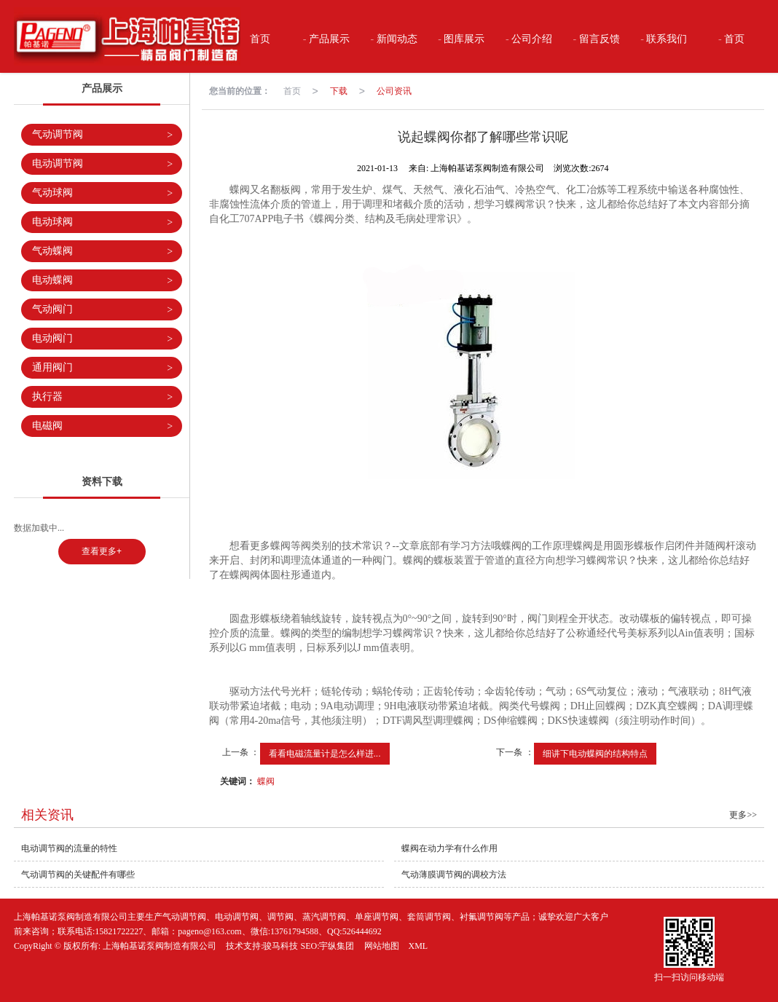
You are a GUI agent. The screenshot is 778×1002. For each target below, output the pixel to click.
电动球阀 (102, 222)
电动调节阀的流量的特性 (69, 848)
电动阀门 (102, 339)
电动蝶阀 (102, 280)
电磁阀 (102, 426)
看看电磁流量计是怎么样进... (325, 754)
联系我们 (666, 38)
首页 (259, 38)
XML (418, 946)
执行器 (102, 397)
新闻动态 (395, 38)
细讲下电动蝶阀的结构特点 (595, 754)
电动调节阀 (102, 164)
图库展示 (463, 38)
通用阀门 (102, 368)
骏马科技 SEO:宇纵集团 (308, 946)
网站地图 (381, 946)
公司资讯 (394, 91)
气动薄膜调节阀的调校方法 (453, 874)
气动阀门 (102, 309)
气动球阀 (102, 193)
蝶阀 (266, 781)
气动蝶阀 (102, 251)
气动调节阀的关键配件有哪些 (78, 874)
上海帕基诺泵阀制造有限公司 (159, 946)
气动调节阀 (102, 135)
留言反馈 (598, 38)
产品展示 (328, 38)
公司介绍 (531, 38)
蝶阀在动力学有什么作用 (449, 848)
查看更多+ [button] (102, 551)
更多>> (743, 815)
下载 (338, 91)
